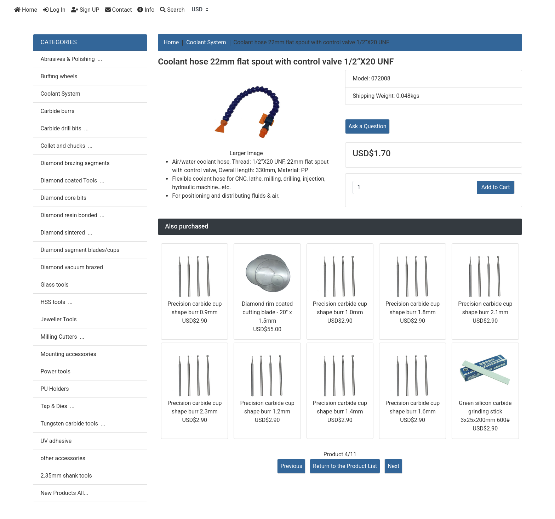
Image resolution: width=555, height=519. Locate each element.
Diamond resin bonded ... (72, 215)
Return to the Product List (345, 466)
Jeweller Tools (58, 319)
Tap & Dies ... (57, 406)
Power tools (55, 371)
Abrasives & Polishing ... (71, 59)
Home (25, 9)
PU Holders (54, 388)
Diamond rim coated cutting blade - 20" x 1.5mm (267, 312)
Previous (291, 466)
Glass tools (54, 284)
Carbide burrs (57, 111)
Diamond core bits (63, 197)
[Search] (172, 10)
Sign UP (85, 9)
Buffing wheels (58, 76)
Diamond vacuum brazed (71, 267)
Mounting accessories (68, 354)
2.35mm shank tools (66, 475)
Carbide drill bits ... (64, 128)
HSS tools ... (56, 302)
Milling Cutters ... (62, 336)
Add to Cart (495, 187)
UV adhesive (55, 441)
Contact (118, 9)
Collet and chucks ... (66, 145)
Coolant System (206, 42)
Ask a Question (367, 126)
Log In (54, 9)
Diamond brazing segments (74, 163)
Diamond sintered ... (66, 232)
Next (393, 466)
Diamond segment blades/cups (79, 250)
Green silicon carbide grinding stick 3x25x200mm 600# (485, 411)
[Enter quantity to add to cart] (415, 187)
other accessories (62, 458)
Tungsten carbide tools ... (72, 423)
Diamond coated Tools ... (72, 180)
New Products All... (64, 493)
